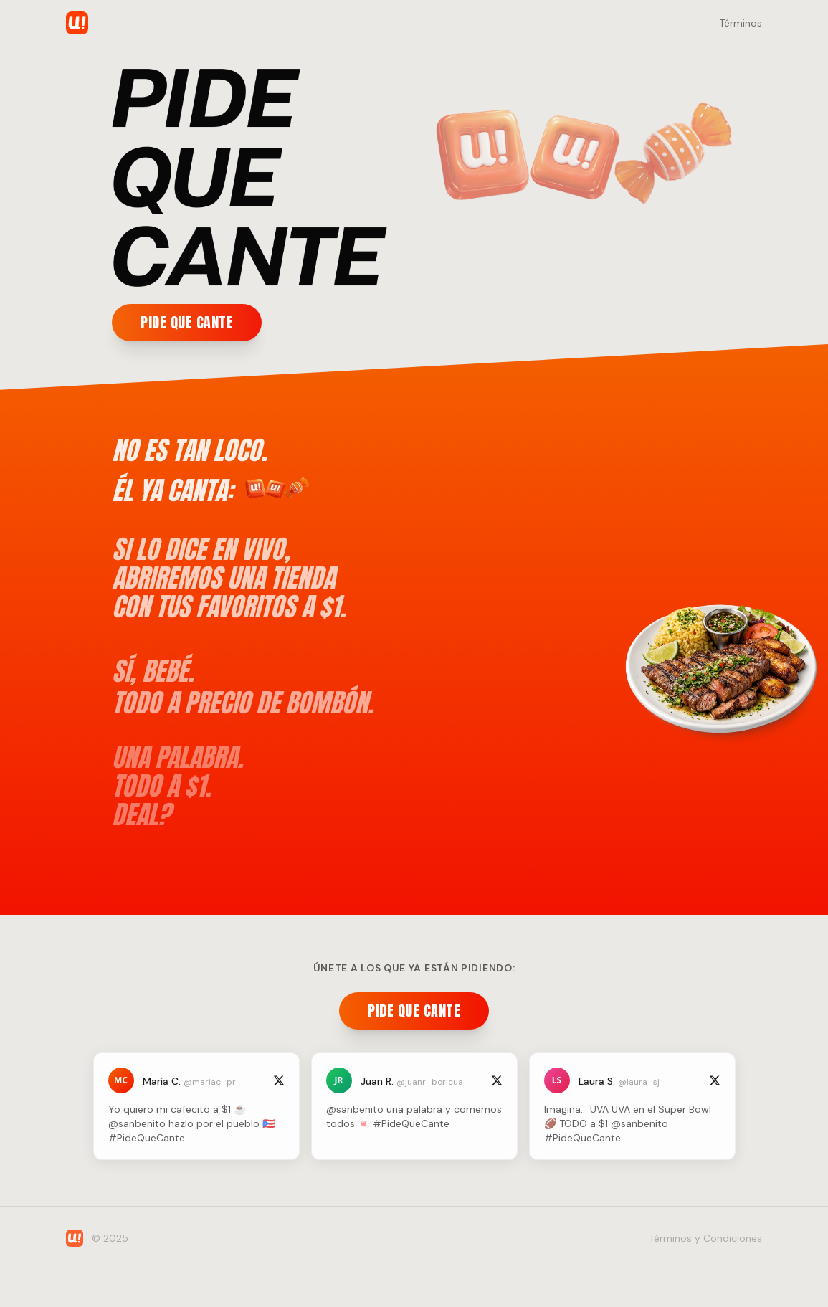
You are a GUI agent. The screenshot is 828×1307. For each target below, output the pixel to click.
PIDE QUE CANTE (186, 322)
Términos (740, 22)
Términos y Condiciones (705, 1238)
